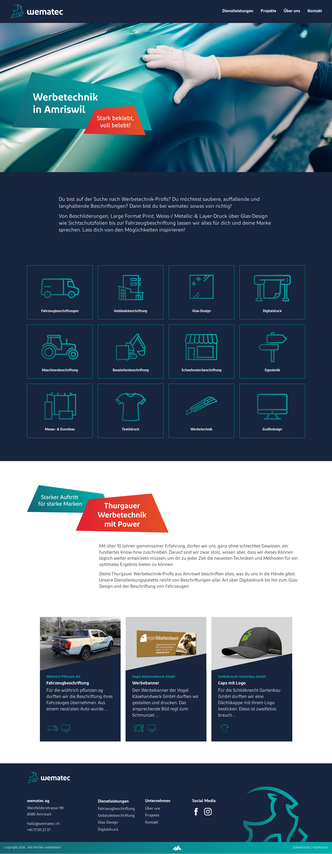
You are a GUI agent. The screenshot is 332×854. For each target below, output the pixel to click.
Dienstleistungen (237, 11)
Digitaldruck (108, 830)
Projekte (268, 11)
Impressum (320, 847)
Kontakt (314, 11)
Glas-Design (108, 823)
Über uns (291, 11)
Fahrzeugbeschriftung (116, 809)
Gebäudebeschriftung (116, 816)
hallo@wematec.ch (43, 824)
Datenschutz (301, 847)
